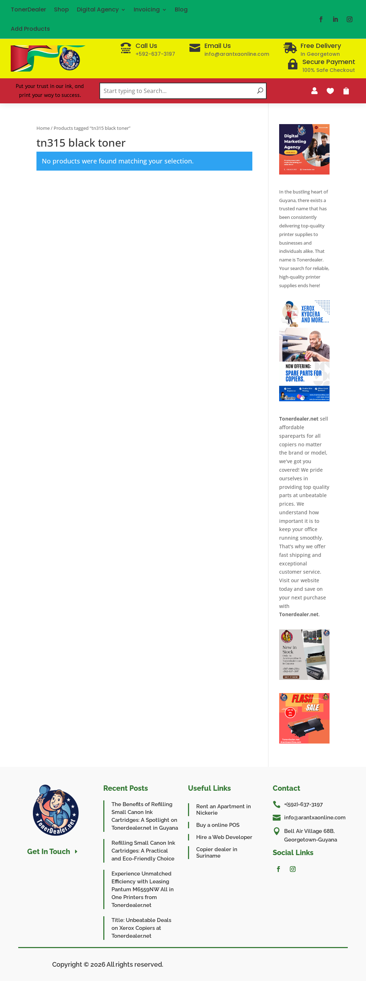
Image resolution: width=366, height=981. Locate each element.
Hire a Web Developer (224, 837)
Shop (61, 9)
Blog (181, 9)
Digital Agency (98, 9)
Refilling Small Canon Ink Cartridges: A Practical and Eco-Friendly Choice (143, 851)
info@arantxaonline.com (315, 817)
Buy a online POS (217, 825)
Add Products (30, 29)
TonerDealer (28, 9)
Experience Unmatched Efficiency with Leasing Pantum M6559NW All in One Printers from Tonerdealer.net (143, 889)
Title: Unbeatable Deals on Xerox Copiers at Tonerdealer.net (141, 928)
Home (43, 128)
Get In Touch (48, 851)
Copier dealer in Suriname (216, 852)
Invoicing (147, 9)
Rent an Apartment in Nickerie (223, 809)
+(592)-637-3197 (303, 804)
